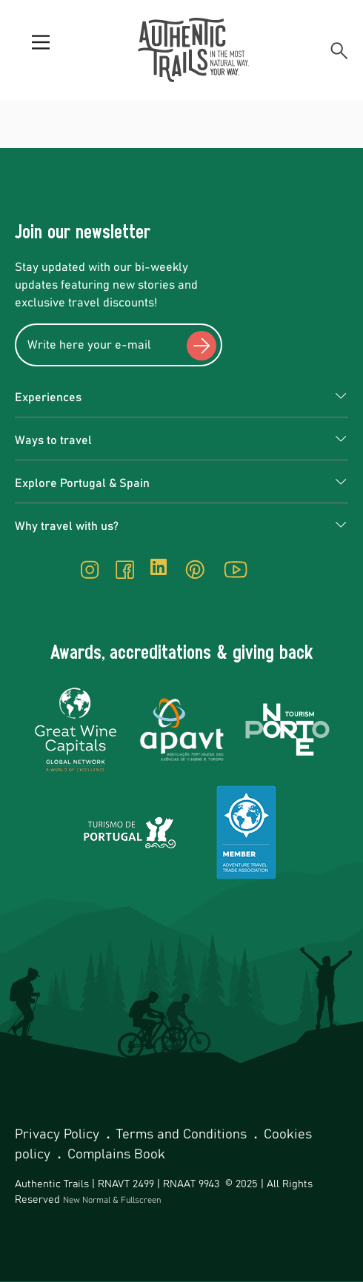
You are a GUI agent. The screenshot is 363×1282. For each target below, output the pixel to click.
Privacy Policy (59, 1134)
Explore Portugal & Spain (82, 483)
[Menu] (41, 50)
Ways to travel (53, 440)
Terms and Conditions (183, 1134)
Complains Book (116, 1154)
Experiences (48, 397)
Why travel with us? (67, 526)
